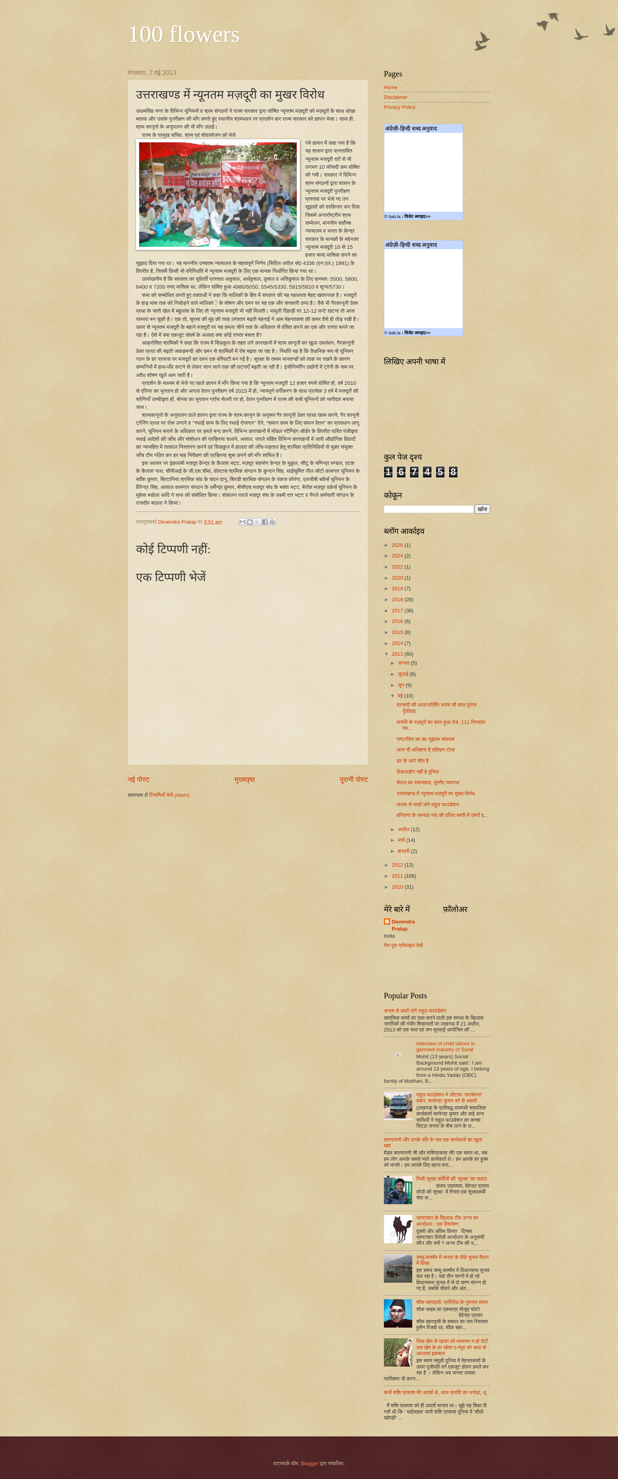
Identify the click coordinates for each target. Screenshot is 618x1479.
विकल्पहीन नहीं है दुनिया (417, 772)
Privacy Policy (399, 107)
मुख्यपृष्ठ (245, 779)
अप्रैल (404, 829)
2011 (398, 876)
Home (390, 87)
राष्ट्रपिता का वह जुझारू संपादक (425, 739)
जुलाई (404, 674)
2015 (398, 632)
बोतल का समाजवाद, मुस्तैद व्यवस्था (427, 782)
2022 (398, 567)
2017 (398, 611)
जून (402, 685)
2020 (398, 578)
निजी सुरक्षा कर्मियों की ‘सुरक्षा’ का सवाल (451, 1179)
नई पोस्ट (138, 779)
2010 (398, 887)
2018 (398, 599)
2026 (398, 545)
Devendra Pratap (403, 925)
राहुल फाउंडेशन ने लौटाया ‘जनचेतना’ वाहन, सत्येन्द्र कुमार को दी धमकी (449, 1098)
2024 (398, 556)
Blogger (309, 1463)
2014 (398, 643)
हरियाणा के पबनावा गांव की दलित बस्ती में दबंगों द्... (442, 815)
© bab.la (392, 216)
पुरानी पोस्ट (354, 779)
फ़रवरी (404, 851)
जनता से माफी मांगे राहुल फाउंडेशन (427, 805)
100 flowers (184, 34)
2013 (398, 654)
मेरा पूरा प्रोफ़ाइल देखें (403, 945)
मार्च (402, 840)
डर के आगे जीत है (412, 761)
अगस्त (404, 663)
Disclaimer (396, 97)
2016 (398, 621)
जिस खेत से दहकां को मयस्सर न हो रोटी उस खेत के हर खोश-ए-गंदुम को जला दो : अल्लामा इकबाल (452, 1347)
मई (401, 696)
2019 (398, 588)
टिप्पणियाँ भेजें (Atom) (169, 795)
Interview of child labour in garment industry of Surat (445, 1046)
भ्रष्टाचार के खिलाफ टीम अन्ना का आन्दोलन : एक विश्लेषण (447, 1221)
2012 (398, 865)
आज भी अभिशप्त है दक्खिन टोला (425, 750)
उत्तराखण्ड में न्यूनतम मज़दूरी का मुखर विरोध (435, 793)
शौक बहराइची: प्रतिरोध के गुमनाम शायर (452, 1302)
